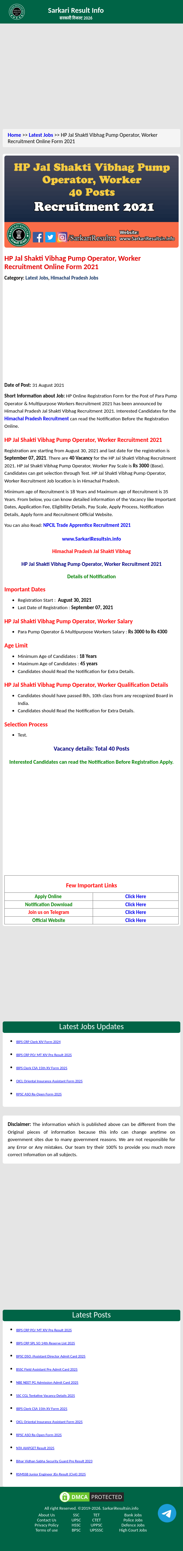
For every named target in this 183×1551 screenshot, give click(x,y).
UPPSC (96, 1524)
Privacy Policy (46, 1524)
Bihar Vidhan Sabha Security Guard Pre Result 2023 (54, 1461)
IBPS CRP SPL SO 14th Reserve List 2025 (45, 1343)
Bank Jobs (133, 1514)
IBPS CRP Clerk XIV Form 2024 (38, 1042)
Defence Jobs (133, 1524)
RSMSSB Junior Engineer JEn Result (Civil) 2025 (51, 1474)
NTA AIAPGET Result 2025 (35, 1448)
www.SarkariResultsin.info (91, 539)
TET (96, 1514)
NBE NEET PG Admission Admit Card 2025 (47, 1382)
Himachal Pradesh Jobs (74, 278)
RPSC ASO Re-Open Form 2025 (39, 1094)
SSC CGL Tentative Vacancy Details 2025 (45, 1395)
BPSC (76, 1530)
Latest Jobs (41, 135)
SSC (76, 1514)
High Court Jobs (133, 1530)
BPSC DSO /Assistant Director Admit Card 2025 (51, 1356)
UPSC (76, 1519)
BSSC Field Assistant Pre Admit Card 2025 (47, 1369)
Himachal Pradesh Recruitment (36, 419)
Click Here (135, 896)
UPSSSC (96, 1530)
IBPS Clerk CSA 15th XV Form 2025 (41, 1068)
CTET (96, 1519)
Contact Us (46, 1519)
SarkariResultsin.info (120, 1508)
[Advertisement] (91, 77)
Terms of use (47, 1530)
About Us (47, 1514)
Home (14, 135)
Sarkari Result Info (76, 10)
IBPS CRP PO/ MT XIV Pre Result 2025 (44, 1055)
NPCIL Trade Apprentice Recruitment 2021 (87, 525)
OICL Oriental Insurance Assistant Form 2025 (49, 1081)
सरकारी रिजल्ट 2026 (75, 17)
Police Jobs (133, 1519)
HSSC (76, 1524)
